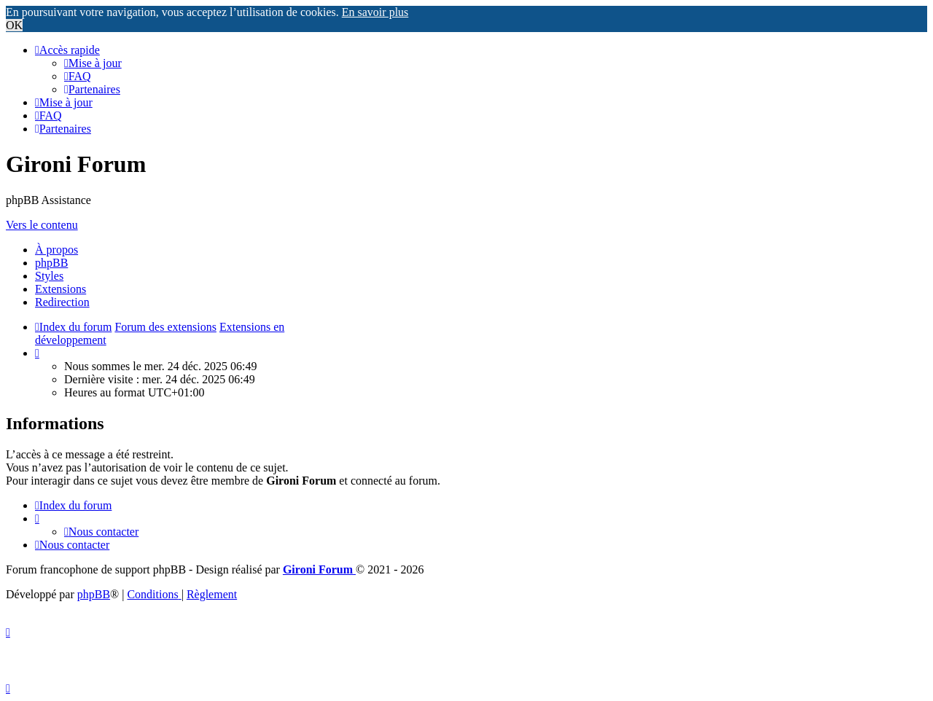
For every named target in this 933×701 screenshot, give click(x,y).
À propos (56, 249)
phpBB (51, 262)
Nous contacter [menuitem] (101, 531)
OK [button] (14, 25)
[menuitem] (93, 63)
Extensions (60, 289)
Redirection (62, 302)
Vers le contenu (42, 225)
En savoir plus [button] (375, 12)
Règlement (212, 594)
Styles (49, 276)
